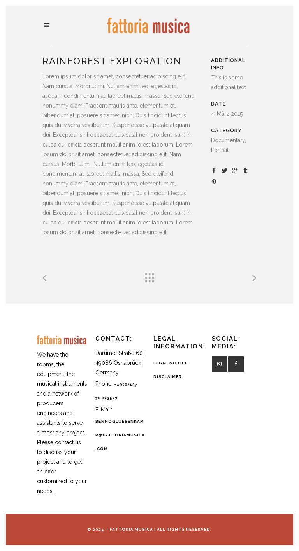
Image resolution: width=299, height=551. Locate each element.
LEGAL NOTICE (170, 363)
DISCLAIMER (167, 376)
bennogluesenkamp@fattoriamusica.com (120, 435)
